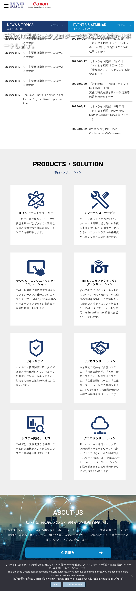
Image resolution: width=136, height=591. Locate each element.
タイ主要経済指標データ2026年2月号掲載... (43, 69)
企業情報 (68, 552)
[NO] (131, 574)
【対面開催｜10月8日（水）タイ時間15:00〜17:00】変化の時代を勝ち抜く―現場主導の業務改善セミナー (109, 90)
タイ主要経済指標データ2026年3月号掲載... (43, 55)
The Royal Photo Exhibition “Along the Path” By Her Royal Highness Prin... (43, 99)
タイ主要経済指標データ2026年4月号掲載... (43, 41)
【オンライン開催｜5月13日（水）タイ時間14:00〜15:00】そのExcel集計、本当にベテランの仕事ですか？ (109, 45)
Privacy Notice (78, 583)
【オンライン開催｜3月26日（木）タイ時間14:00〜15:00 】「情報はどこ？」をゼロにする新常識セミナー (109, 68)
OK (51, 583)
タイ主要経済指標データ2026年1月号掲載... (43, 83)
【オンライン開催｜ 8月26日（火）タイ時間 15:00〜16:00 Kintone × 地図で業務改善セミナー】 (108, 113)
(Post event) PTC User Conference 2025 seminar (105, 131)
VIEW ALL (56, 25)
